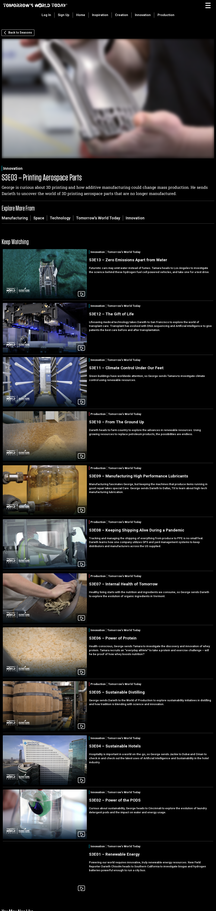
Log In (46, 15)
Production (166, 15)
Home (80, 15)
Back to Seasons (18, 33)
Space (38, 218)
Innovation (143, 15)
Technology (60, 218)
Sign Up (63, 15)
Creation (121, 15)
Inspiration (100, 15)
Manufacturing (15, 218)
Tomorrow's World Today (98, 218)
